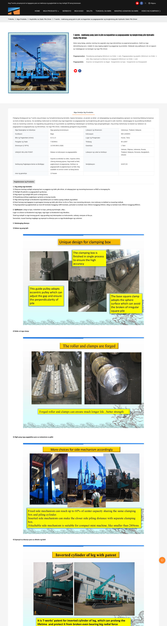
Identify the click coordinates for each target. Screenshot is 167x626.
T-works (11, 19)
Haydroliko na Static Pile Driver (40, 19)
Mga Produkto (22, 19)
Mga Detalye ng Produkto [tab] (83, 112)
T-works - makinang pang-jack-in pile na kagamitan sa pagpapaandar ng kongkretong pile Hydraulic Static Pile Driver (95, 19)
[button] (160, 11)
